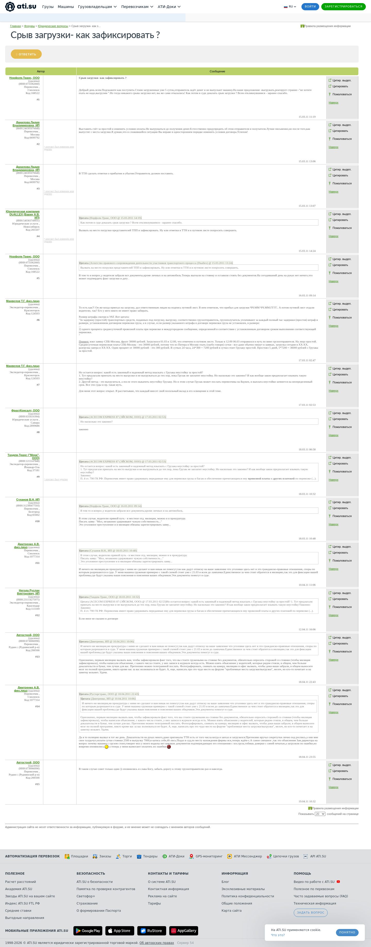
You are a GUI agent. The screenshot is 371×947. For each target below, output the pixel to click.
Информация (235, 873)
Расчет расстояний (20, 882)
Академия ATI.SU (18, 889)
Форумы (29, 26)
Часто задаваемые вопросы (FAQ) (321, 896)
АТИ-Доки (173, 856)
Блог (225, 882)
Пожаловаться (342, 94)
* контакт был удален (56, 479)
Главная (15, 26)
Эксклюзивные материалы (243, 889)
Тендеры (147, 856)
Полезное (14, 873)
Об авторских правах (157, 943)
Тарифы (154, 903)
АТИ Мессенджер (244, 856)
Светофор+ (86, 896)
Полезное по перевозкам (314, 889)
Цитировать (340, 86)
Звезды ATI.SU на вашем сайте (30, 896)
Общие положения (237, 903)
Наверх (333, 102)
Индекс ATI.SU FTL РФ (22, 903)
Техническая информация (315, 903)
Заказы (102, 856)
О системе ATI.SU (161, 882)
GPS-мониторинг (206, 856)
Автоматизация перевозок (32, 856)
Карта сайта (232, 910)
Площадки (76, 856)
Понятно (347, 932)
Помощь (302, 873)
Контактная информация (168, 889)
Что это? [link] (278, 935)
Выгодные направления (24, 918)
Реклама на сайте (162, 896)
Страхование (87, 903)
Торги (124, 856)
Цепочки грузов (283, 856)
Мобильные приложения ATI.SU (36, 931)
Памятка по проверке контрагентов (106, 889)
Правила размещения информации (327, 26)
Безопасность (91, 873)
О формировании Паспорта (99, 910)
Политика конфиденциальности (248, 896)
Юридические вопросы (53, 26)
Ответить (27, 54)
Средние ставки (18, 910)
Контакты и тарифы (168, 873)
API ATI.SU (314, 856)
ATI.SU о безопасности (95, 882)
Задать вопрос (310, 912)
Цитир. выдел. (342, 80)
